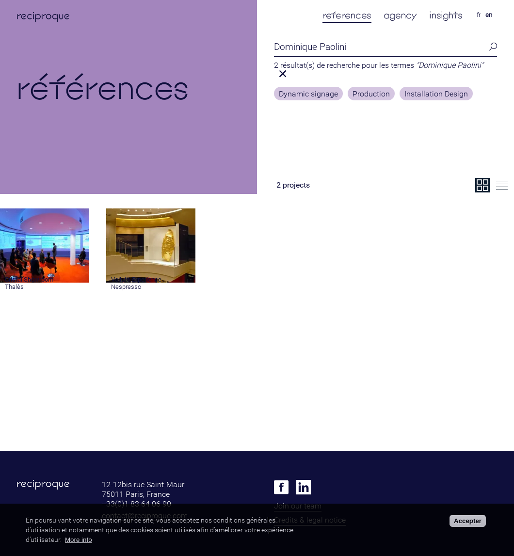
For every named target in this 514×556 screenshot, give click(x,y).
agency (400, 15)
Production (371, 94)
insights (446, 15)
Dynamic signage (308, 94)
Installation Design (436, 94)
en (488, 14)
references (346, 15)
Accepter (468, 520)
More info (78, 539)
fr (479, 14)
